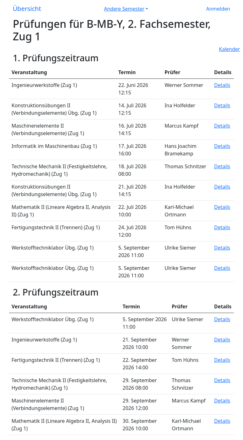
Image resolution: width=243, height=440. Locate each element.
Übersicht (27, 8)
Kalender (229, 49)
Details (222, 85)
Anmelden (218, 8)
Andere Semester (124, 8)
